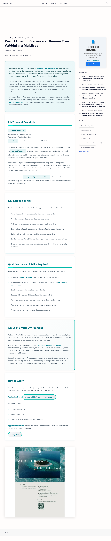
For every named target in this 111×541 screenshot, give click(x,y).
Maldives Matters (9, 3)
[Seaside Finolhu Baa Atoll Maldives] (91, 144)
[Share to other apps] (31, 56)
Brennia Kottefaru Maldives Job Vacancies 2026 (92, 80)
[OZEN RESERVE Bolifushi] (88, 135)
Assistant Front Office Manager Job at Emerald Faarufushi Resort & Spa (94, 89)
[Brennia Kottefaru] (94, 77)
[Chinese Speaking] (94, 103)
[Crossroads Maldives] (87, 148)
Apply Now (15, 437)
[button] (12, 56)
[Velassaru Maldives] (87, 131)
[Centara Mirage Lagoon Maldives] (98, 111)
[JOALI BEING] (85, 139)
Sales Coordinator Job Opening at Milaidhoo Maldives (93, 98)
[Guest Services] (103, 77)
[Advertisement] (55, 21)
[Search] (106, 3)
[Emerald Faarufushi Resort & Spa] (98, 85)
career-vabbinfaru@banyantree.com (39, 399)
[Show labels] (84, 152)
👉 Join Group (93, 65)
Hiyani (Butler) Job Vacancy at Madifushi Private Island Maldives (93, 106)
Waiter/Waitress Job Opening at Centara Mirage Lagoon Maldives (93, 115)
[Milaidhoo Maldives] (94, 94)
